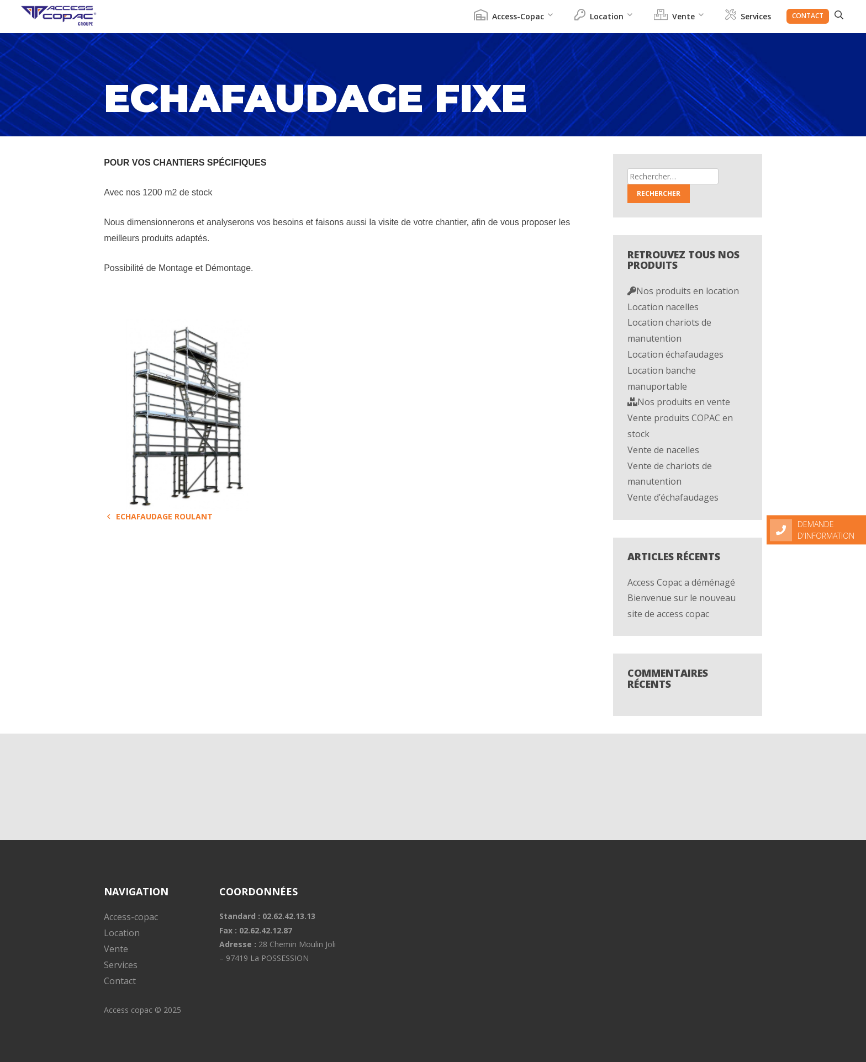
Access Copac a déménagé (681, 582)
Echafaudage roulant (158, 516)
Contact (807, 15)
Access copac (128, 1010)
